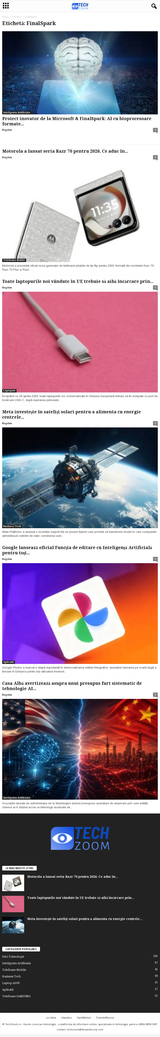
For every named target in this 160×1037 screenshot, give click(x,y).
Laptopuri (9, 390)
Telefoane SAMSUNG (16, 996)
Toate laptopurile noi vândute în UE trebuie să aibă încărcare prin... (77, 281)
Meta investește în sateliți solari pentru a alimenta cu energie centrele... (84, 919)
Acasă (5, 17)
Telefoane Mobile (14, 260)
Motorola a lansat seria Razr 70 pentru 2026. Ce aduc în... (65, 151)
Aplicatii (8, 662)
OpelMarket (84, 1017)
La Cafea (51, 1017)
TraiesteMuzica (105, 1017)
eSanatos (66, 1017)
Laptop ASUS (11, 983)
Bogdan (7, 129)
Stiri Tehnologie (13, 956)
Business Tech (12, 526)
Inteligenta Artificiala (16, 112)
